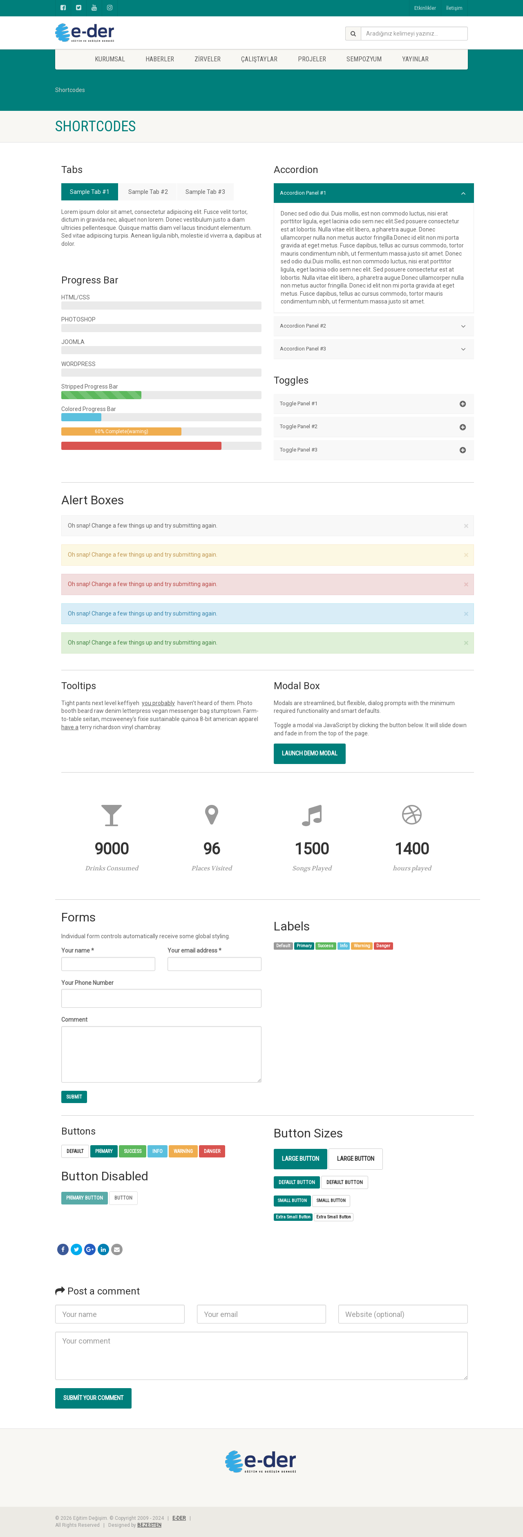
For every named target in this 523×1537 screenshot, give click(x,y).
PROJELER (312, 59)
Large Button (300, 1158)
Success (132, 1151)
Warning (183, 1151)
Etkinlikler (425, 8)
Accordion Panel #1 (373, 193)
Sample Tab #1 (90, 192)
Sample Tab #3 (205, 192)
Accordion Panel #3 (373, 349)
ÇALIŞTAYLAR (259, 59)
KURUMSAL (110, 59)
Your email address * (194, 950)
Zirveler (207, 59)
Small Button (292, 1200)
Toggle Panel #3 (373, 450)
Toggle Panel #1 (373, 404)
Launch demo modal (309, 753)
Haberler (159, 59)
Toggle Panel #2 (373, 427)
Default (75, 1151)
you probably (158, 703)
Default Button (297, 1182)
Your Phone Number (87, 983)
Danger (212, 1151)
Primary (104, 1151)
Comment (74, 1019)
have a (69, 727)
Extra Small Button (293, 1217)
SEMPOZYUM (364, 59)
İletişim (454, 8)
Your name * (77, 950)
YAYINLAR (415, 59)
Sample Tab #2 (147, 192)
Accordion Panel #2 (373, 326)
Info (157, 1151)
